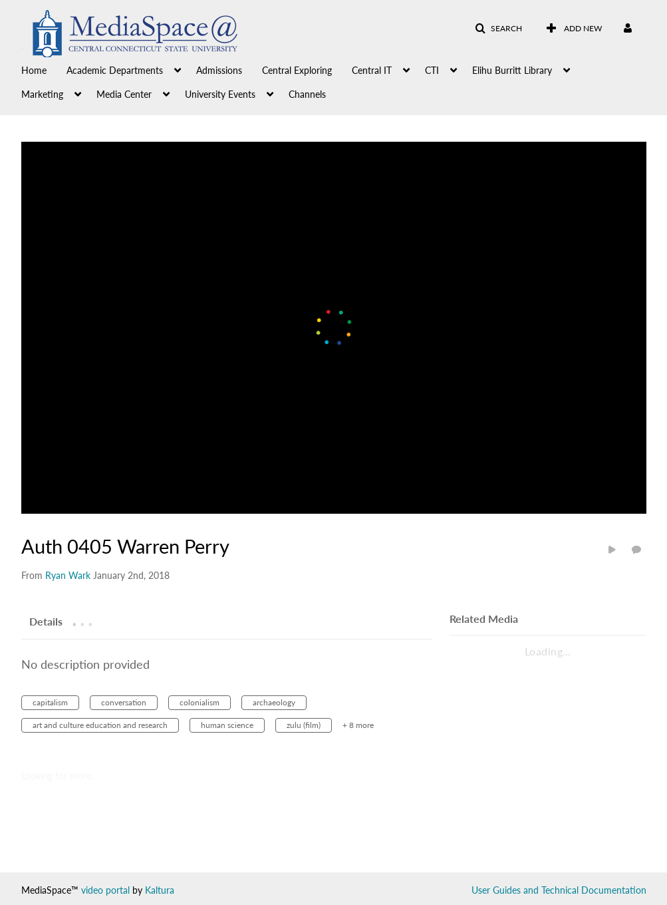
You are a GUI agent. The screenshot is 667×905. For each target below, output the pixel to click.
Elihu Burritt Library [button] (512, 70)
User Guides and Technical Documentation (558, 890)
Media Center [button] (124, 94)
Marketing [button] (42, 94)
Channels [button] (307, 94)
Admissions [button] (219, 70)
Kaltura (159, 890)
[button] (498, 29)
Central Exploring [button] (297, 70)
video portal (105, 890)
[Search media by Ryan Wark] (67, 575)
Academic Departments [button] (115, 70)
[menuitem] (44, 69)
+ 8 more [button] (358, 725)
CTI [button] (432, 70)
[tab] (45, 621)
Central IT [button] (372, 70)
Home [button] (34, 70)
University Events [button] (220, 94)
